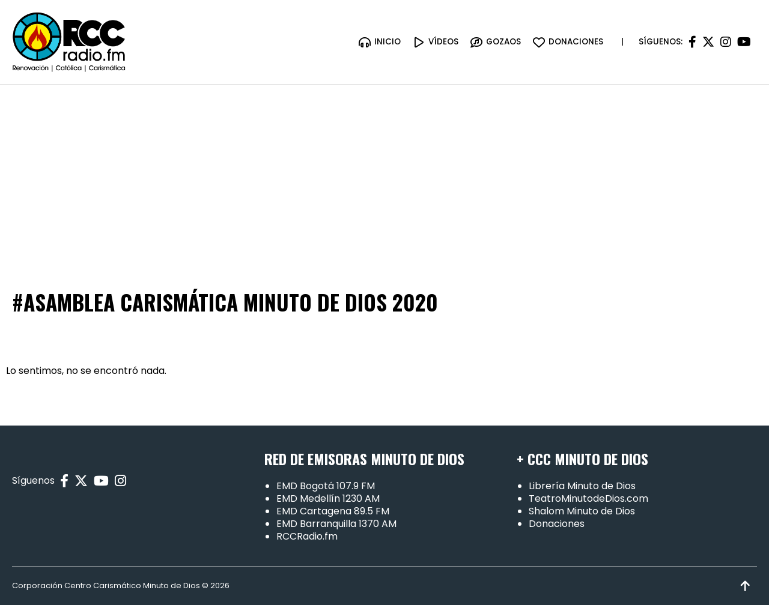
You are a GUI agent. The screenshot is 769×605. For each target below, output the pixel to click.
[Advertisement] (384, 175)
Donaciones (557, 524)
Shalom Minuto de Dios (582, 511)
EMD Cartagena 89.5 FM (332, 511)
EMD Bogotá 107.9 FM (325, 486)
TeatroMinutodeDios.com (588, 498)
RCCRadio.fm (307, 536)
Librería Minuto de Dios (582, 486)
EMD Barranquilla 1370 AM (336, 524)
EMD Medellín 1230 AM (328, 498)
